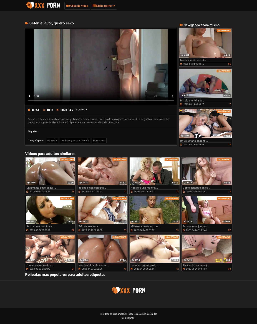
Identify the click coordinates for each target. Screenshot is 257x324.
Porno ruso (99, 140)
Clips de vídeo (77, 6)
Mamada (52, 140)
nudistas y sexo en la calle (75, 140)
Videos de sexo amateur (114, 314)
